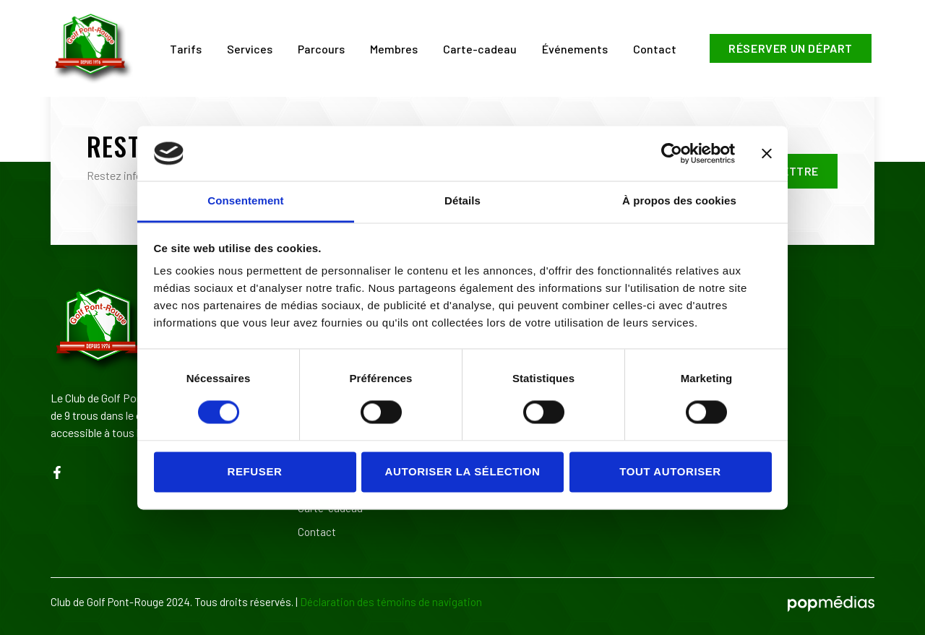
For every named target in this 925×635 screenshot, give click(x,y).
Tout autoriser (670, 471)
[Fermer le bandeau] (767, 153)
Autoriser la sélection (463, 471)
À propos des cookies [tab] (679, 201)
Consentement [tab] (245, 201)
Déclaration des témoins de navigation (391, 601)
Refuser (255, 471)
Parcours (321, 49)
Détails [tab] (462, 201)
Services (249, 49)
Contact (654, 49)
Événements (575, 49)
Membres (394, 49)
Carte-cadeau (480, 49)
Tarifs (186, 49)
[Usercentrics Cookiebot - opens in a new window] (671, 153)
